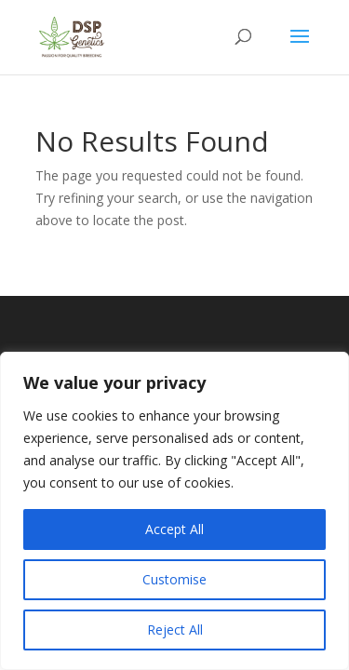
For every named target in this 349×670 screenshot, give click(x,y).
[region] (174, 511)
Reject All (175, 629)
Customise (174, 579)
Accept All (174, 529)
